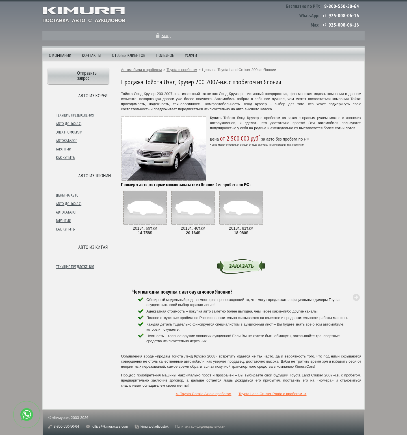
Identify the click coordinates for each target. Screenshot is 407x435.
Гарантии (63, 149)
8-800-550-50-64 (341, 6)
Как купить (65, 157)
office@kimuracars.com (110, 426)
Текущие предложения (75, 115)
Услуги (191, 55)
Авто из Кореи (92, 95)
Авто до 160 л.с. (68, 123)
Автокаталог (66, 140)
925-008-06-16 (343, 15)
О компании (60, 55)
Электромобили (69, 132)
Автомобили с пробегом (141, 70)
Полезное (165, 55)
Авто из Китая (93, 247)
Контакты (91, 55)
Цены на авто (67, 195)
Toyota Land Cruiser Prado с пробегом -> (273, 394)
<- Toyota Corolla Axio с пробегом (203, 394)
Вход (166, 35)
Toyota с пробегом (181, 70)
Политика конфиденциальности (200, 426)
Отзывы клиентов (129, 55)
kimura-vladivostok (154, 426)
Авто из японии (94, 175)
